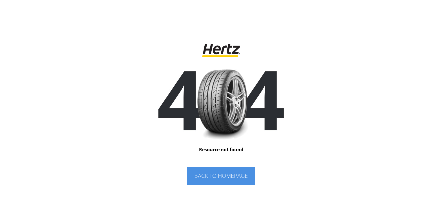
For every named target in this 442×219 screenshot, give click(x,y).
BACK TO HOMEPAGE (221, 175)
